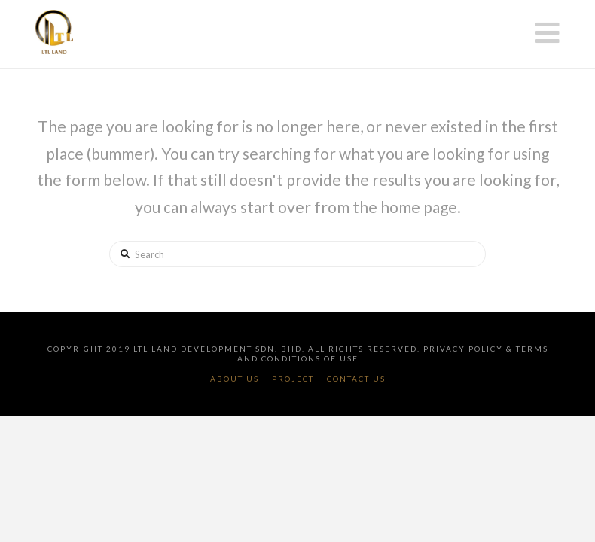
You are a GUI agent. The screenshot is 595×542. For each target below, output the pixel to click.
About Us (234, 378)
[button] (548, 33)
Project (293, 378)
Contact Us (356, 378)
